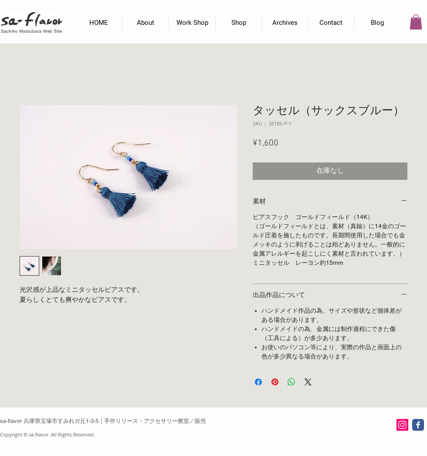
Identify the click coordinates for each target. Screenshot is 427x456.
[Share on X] (308, 382)
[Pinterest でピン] (275, 382)
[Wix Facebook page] (418, 425)
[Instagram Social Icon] (402, 425)
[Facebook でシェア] (258, 382)
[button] (416, 22)
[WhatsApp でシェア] (291, 382)
